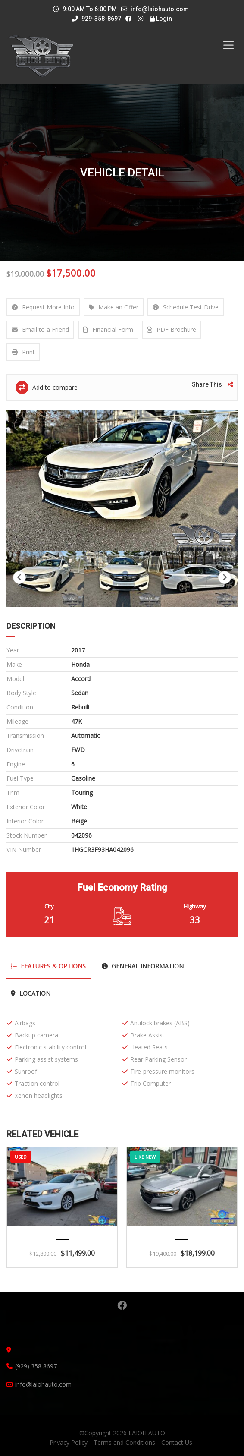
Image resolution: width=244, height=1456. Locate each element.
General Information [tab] (143, 966)
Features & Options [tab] (48, 966)
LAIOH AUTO (146, 1433)
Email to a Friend (40, 329)
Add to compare (47, 387)
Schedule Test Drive (186, 307)
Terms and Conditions (124, 1442)
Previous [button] (19, 577)
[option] (122, 480)
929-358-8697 (96, 18)
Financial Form (108, 329)
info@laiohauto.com (160, 9)
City (49, 906)
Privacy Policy (69, 1442)
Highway (195, 906)
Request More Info (43, 307)
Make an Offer (113, 307)
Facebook (122, 1305)
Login (161, 18)
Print (23, 352)
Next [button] (224, 577)
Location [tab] (30, 993)
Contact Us (176, 1442)
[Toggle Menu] (228, 45)
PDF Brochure (171, 329)
